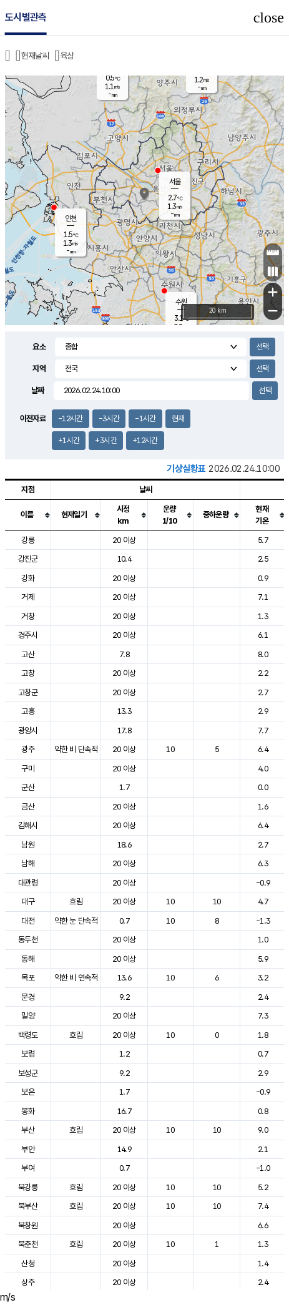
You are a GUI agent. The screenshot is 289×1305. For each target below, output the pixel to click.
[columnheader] (28, 514)
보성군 (27, 1073)
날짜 (37, 390)
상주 (27, 1282)
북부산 (27, 1206)
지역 (39, 368)
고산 (27, 654)
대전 (27, 921)
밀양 (27, 1015)
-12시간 (70, 418)
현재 (178, 418)
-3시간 (109, 418)
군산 (27, 787)
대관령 (27, 882)
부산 (27, 1130)
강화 (27, 578)
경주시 (27, 635)
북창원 (27, 1225)
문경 (27, 997)
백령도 (27, 1035)
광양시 (27, 730)
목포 (27, 977)
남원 (27, 844)
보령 (27, 1053)
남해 (27, 863)
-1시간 (145, 418)
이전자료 (33, 418)
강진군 (27, 559)
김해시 (27, 825)
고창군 (27, 692)
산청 (27, 1263)
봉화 (27, 1111)
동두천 (27, 939)
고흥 (27, 711)
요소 (39, 346)
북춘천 (27, 1244)
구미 (27, 768)
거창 (27, 616)
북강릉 (27, 1187)
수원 (181, 302)
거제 (27, 597)
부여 (27, 1168)
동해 (27, 959)
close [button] (268, 17)
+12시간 (145, 440)
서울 (174, 181)
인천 (70, 218)
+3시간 (105, 440)
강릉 (27, 540)
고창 (27, 673)
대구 (27, 901)
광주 (27, 749)
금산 (27, 806)
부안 (27, 1149)
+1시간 (68, 440)
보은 (27, 1092)
